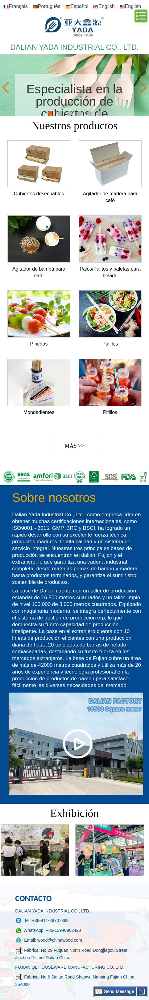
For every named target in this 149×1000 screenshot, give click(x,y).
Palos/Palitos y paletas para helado (110, 272)
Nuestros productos (74, 125)
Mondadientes (39, 412)
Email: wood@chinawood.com (48, 940)
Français (15, 6)
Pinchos (39, 343)
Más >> (75, 446)
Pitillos (110, 412)
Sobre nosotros (54, 497)
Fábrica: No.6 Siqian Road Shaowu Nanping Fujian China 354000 (74, 980)
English (103, 6)
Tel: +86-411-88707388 (41, 921)
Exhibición (74, 813)
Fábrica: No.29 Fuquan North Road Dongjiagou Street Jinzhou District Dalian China (71, 953)
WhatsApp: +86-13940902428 (48, 931)
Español (77, 6)
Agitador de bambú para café (38, 272)
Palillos (110, 343)
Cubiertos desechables (39, 193)
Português (46, 6)
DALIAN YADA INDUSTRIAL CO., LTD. (52, 910)
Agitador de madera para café (110, 197)
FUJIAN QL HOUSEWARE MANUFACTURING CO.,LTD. (69, 967)
